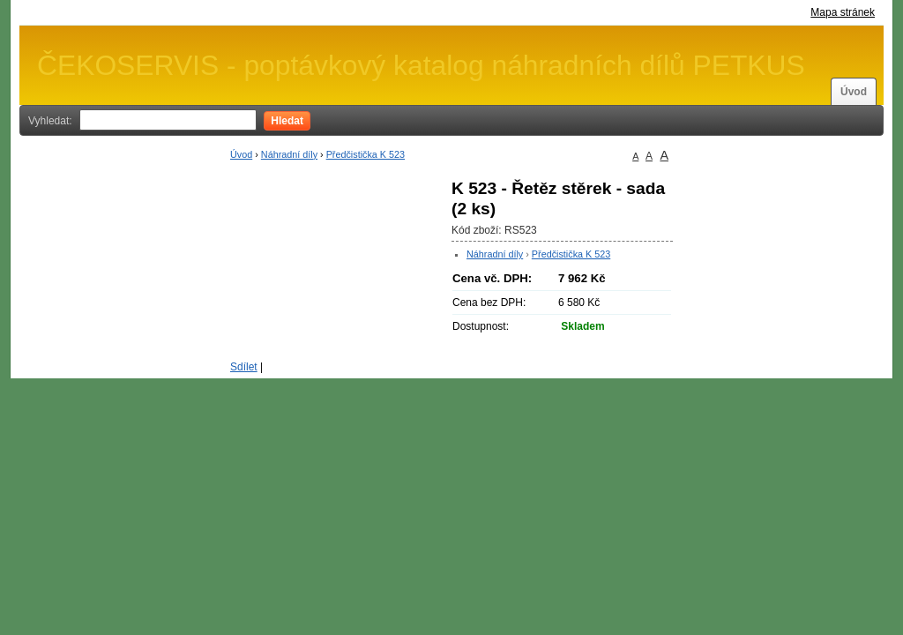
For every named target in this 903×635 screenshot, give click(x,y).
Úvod (853, 92)
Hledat (287, 121)
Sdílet (243, 367)
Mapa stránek (842, 12)
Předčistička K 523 (365, 154)
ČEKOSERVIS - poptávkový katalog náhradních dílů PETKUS (421, 65)
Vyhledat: (50, 121)
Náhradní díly (289, 154)
